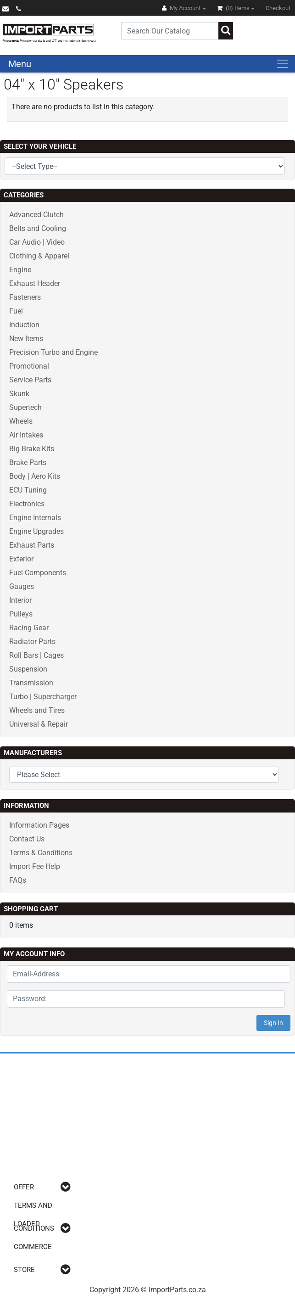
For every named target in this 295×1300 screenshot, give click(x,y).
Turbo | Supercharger (43, 696)
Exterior (21, 559)
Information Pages (39, 825)
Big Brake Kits (31, 448)
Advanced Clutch (36, 214)
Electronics (27, 503)
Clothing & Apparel (39, 256)
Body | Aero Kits (34, 476)
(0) (234, 8)
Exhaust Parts (31, 545)
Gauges (21, 586)
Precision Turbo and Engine (53, 352)
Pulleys (21, 614)
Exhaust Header (34, 283)
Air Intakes (26, 435)
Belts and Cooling (37, 228)
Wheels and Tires (37, 710)
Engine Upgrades (36, 531)
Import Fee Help (34, 866)
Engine (20, 269)
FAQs (17, 880)
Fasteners (25, 297)
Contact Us (27, 839)
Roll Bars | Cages (36, 655)
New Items (26, 338)
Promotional (29, 366)
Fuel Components (37, 572)
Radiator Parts (32, 641)
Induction (24, 324)
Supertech (25, 407)
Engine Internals (35, 517)
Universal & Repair (38, 724)
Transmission (31, 682)
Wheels (21, 421)
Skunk (19, 393)
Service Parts (30, 379)
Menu (19, 63)
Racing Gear (29, 627)
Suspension (28, 669)
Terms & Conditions (40, 852)
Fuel (16, 311)
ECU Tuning (28, 490)
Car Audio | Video (37, 242)
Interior (20, 600)
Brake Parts (27, 462)
